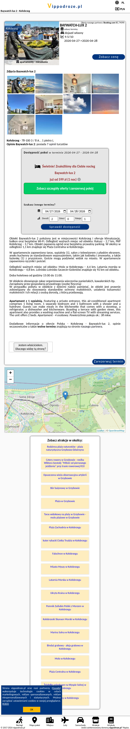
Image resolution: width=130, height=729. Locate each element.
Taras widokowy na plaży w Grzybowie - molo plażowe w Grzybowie (65, 516)
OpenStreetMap (117, 430)
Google (56, 688)
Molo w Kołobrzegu (65, 658)
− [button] (10, 380)
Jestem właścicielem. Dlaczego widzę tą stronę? (30, 347)
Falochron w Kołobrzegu (65, 553)
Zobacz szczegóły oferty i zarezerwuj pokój (65, 188)
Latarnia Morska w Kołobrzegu (65, 579)
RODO (5, 703)
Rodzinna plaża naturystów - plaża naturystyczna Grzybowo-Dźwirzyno (65, 448)
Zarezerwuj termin (108, 361)
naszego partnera (91, 326)
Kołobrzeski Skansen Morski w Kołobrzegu (65, 619)
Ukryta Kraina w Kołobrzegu (65, 593)
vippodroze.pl (65, 6)
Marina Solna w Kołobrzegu (65, 632)
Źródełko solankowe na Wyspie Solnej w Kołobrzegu (65, 686)
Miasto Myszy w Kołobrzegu (65, 566)
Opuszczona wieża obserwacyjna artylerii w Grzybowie (65, 476)
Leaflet (101, 430)
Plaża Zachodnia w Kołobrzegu (65, 527)
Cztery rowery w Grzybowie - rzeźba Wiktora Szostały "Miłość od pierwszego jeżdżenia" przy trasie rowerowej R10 (65, 463)
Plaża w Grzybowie (65, 501)
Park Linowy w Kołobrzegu (65, 697)
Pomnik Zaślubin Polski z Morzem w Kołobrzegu (65, 608)
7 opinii (51, 144)
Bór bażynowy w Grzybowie (65, 488)
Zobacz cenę (109, 57)
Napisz (126, 727)
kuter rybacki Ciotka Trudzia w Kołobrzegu (65, 540)
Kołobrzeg (12, 28)
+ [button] (10, 373)
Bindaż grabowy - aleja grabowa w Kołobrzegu (65, 647)
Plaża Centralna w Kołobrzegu (64, 671)
